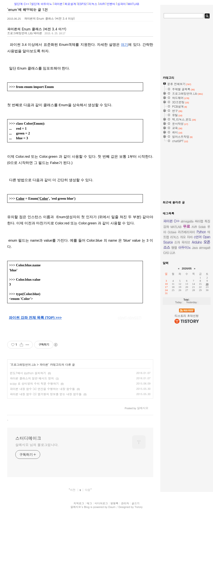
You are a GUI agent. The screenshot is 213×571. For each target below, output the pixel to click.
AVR (102, 4)
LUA (172, 252)
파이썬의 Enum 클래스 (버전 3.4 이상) (49, 18)
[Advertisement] (44, 431)
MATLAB (133, 4)
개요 (183, 237)
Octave (172, 232)
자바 (190, 237)
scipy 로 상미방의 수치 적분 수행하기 (34, 383)
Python (201, 231)
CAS (166, 252)
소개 (177, 242)
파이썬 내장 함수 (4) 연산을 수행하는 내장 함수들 (42, 389)
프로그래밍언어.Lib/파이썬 (24, 33)
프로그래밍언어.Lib (23, 364)
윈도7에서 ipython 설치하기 (28, 373)
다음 (87, 550)
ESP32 (82, 4)
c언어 (198, 236)
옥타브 (185, 242)
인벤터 (111, 4)
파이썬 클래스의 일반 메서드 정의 (32, 378)
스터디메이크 (28, 498)
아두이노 (184, 247)
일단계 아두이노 (41, 4)
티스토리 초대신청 (187, 316)
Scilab (202, 226)
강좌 (166, 226)
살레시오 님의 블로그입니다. (37, 504)
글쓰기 (136, 563)
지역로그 (78, 563)
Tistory (138, 567)
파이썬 (58, 4)
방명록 (114, 563)
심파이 (121, 4)
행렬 (174, 247)
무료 (186, 226)
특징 (207, 221)
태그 (89, 563)
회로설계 (70, 4)
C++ (176, 221)
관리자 (125, 563)
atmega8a (187, 221)
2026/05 (186, 268)
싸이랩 (199, 221)
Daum (112, 567)
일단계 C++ (21, 4)
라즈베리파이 (186, 232)
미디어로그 (101, 563)
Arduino (197, 242)
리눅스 (93, 4)
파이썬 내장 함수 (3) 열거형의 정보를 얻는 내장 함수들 (46, 394)
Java (195, 247)
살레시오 (75, 567)
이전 (73, 550)
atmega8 (204, 247)
